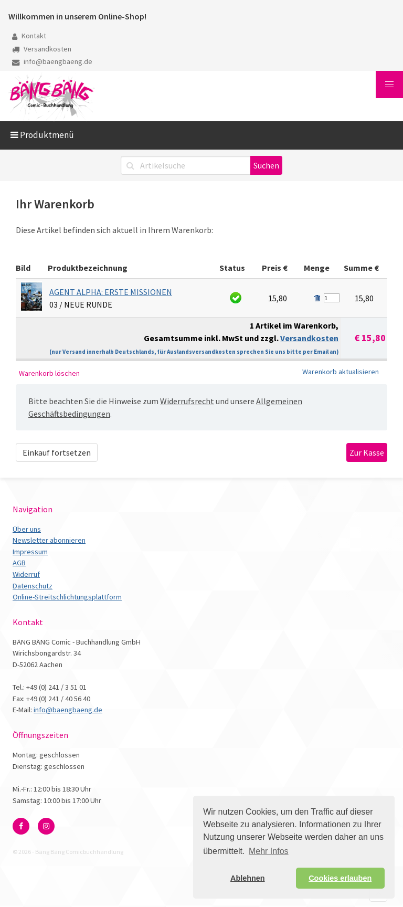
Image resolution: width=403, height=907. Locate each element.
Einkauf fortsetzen (57, 452)
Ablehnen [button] (247, 878)
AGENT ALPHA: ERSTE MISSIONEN (110, 292)
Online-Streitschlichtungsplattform (67, 597)
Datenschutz (32, 585)
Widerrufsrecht (187, 401)
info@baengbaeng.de (52, 61)
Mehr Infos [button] (269, 851)
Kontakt (29, 35)
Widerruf (26, 574)
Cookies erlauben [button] (340, 878)
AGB (19, 562)
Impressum (30, 551)
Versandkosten (41, 49)
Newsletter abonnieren (49, 540)
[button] (389, 84)
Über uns (27, 529)
